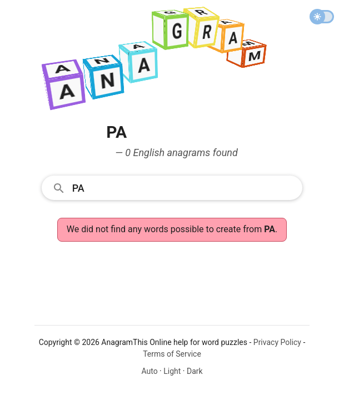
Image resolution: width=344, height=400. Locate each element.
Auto (149, 371)
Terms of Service (172, 353)
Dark (195, 371)
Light (172, 371)
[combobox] (172, 187)
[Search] (184, 187)
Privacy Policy (277, 342)
